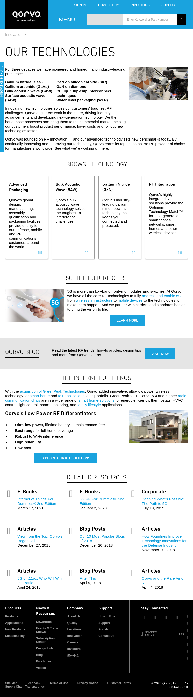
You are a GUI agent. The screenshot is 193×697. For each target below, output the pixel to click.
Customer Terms (119, 683)
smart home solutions (97, 400)
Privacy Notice (87, 683)
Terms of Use (59, 683)
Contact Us (106, 636)
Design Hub (44, 648)
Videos (41, 668)
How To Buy (108, 5)
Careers (72, 642)
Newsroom (44, 622)
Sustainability (15, 636)
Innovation (13, 34)
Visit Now (160, 354)
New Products (15, 629)
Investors (140, 5)
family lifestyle (89, 405)
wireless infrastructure (94, 300)
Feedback (33, 683)
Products (11, 616)
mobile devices (130, 300)
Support (169, 5)
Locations (74, 629)
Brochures (43, 661)
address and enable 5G (161, 296)
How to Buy (106, 616)
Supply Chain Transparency (25, 686)
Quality (72, 623)
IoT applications (71, 396)
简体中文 (73, 655)
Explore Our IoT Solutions (65, 458)
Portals (103, 629)
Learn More (127, 320)
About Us (73, 616)
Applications (14, 623)
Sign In (80, 5)
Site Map (11, 683)
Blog (39, 655)
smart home (40, 396)
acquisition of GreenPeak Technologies (52, 391)
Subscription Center (45, 640)
